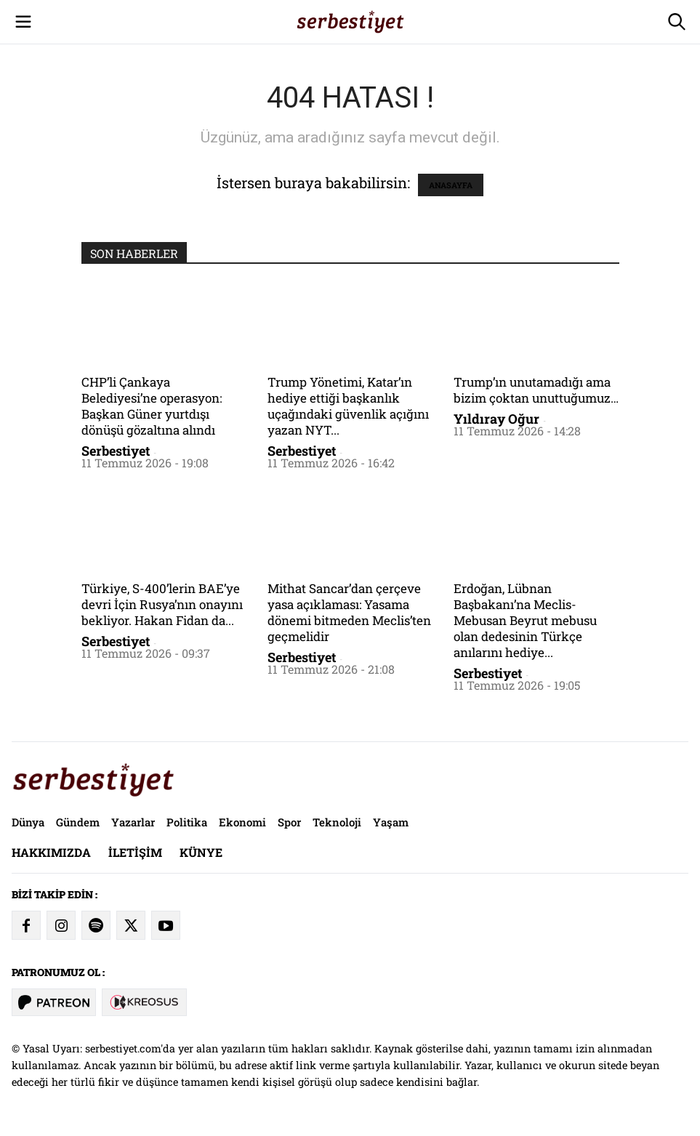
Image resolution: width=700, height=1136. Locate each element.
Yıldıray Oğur (496, 418)
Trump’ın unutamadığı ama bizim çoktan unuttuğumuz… (536, 390)
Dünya (28, 822)
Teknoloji (337, 822)
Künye (201, 852)
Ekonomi (242, 822)
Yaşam (391, 822)
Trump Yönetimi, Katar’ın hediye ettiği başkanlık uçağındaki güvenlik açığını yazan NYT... (348, 406)
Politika (186, 822)
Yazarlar (133, 822)
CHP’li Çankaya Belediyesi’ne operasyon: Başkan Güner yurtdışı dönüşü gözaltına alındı (151, 406)
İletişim (135, 852)
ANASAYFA (450, 185)
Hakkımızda (51, 852)
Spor (289, 822)
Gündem (78, 822)
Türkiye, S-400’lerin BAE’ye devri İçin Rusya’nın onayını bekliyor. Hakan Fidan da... (162, 604)
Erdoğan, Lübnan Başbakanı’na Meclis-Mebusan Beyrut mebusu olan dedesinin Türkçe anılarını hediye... (525, 620)
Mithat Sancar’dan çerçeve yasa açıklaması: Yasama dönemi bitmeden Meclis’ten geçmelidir (349, 612)
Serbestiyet (115, 450)
